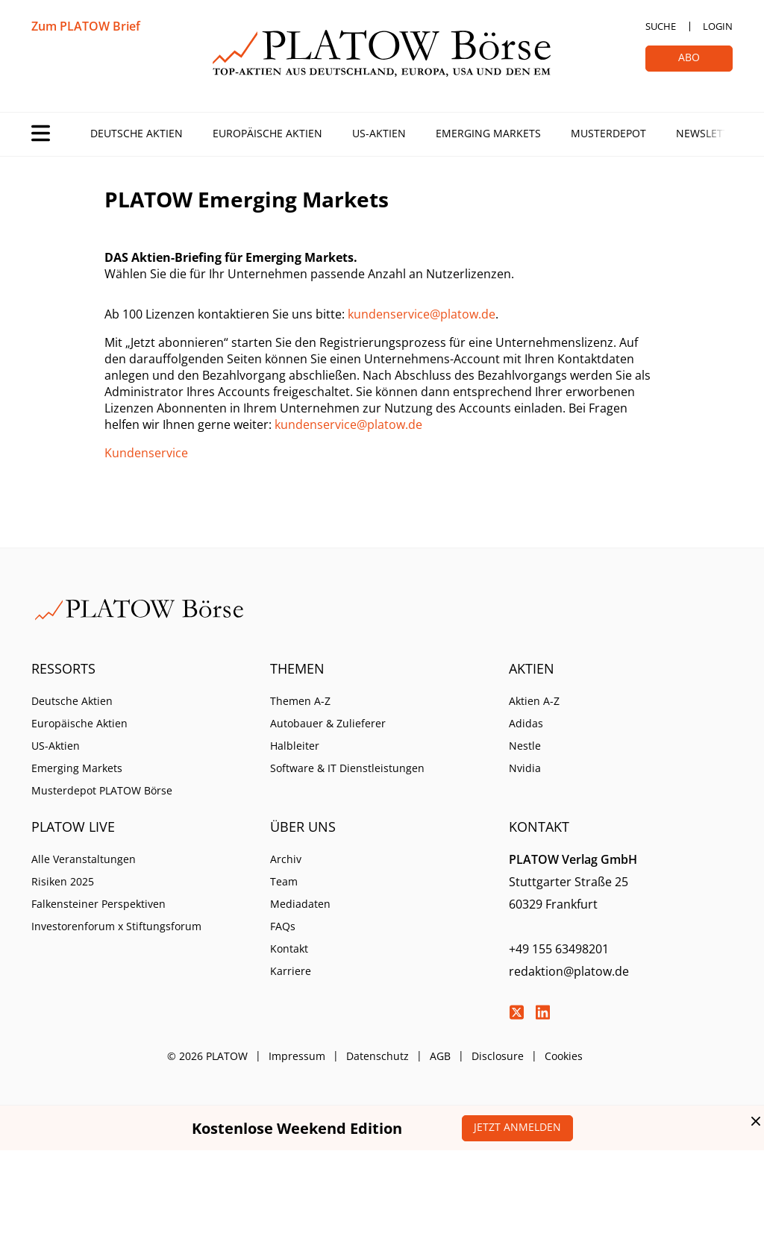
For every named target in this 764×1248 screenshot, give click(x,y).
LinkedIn (542, 1012)
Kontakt (289, 948)
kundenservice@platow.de (421, 314)
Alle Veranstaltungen (83, 859)
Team (284, 881)
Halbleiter (294, 746)
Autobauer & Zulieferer (328, 723)
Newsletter (709, 133)
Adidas (526, 723)
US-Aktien (379, 133)
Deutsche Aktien (136, 133)
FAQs (282, 926)
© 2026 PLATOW (207, 1056)
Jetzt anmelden (517, 1127)
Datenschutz (377, 1056)
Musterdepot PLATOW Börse (101, 790)
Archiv (285, 859)
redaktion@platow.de (569, 971)
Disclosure (498, 1056)
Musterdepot (608, 133)
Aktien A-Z (534, 701)
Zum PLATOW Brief (85, 26)
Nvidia (525, 768)
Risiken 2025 (62, 881)
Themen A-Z (300, 701)
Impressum (297, 1056)
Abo (689, 57)
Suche (660, 26)
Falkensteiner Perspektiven (98, 904)
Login (718, 26)
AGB (440, 1056)
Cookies (564, 1056)
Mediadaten (300, 904)
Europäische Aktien (267, 133)
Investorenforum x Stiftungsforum (116, 926)
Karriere (290, 971)
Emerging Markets (488, 133)
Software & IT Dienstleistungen (347, 768)
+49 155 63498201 (559, 949)
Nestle (525, 746)
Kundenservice (146, 453)
